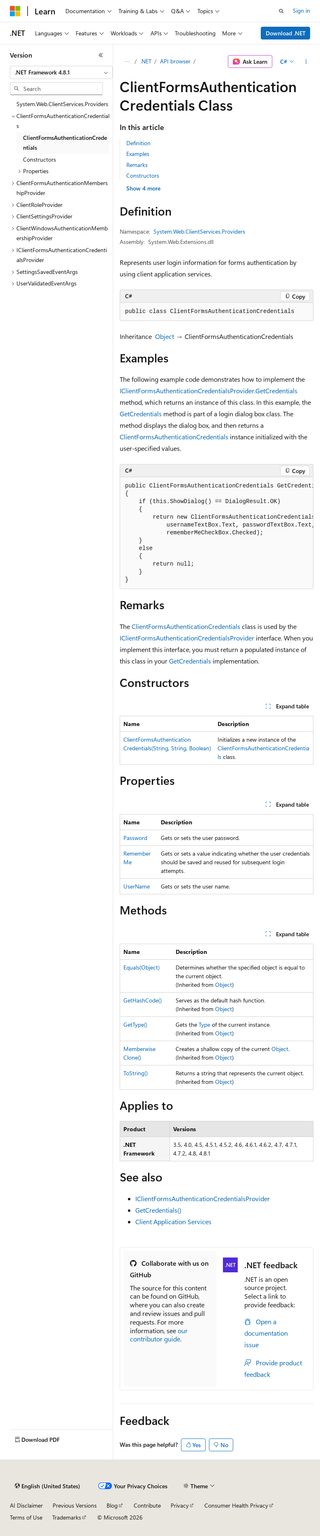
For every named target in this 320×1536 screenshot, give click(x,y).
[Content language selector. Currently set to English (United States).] (47, 1486)
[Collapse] (100, 55)
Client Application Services (173, 1221)
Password (135, 838)
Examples (137, 154)
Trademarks (66, 1517)
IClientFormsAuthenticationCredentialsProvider (187, 637)
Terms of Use (26, 1517)
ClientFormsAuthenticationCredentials (174, 436)
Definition (138, 143)
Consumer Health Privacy (236, 1505)
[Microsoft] (15, 11)
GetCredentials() (158, 1210)
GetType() (135, 1024)
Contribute (147, 1505)
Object (164, 336)
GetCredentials (141, 413)
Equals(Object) (141, 967)
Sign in (301, 10)
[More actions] (306, 61)
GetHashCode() (142, 1000)
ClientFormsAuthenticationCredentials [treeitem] (65, 143)
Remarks (137, 165)
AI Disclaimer (26, 1505)
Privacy (180, 1505)
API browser (175, 61)
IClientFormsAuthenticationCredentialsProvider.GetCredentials (208, 390)
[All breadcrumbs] (127, 61)
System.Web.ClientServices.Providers (199, 231)
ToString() (135, 1073)
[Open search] (281, 11)
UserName (136, 886)
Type (204, 1024)
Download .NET (286, 33)
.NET (145, 61)
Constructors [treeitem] (39, 159)
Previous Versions (75, 1505)
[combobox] (61, 72)
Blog (112, 1505)
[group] (216, 533)
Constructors (142, 175)
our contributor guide (159, 1334)
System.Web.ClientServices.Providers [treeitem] (62, 104)
